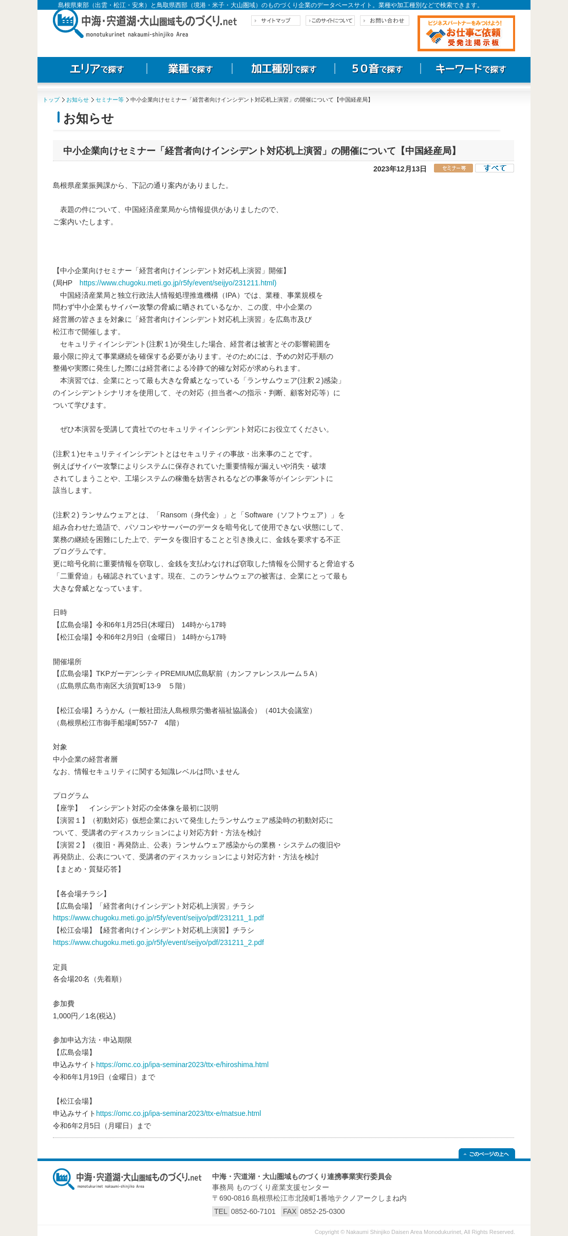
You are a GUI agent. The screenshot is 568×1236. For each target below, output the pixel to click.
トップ (51, 99)
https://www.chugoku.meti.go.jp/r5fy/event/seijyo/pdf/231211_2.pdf (158, 942)
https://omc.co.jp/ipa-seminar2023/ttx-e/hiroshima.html (182, 1064)
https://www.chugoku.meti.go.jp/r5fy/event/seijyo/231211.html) (178, 283)
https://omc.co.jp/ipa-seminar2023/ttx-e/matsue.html (178, 1113)
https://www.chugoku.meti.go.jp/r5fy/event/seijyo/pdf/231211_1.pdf (158, 918)
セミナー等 (110, 99)
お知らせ (77, 99)
